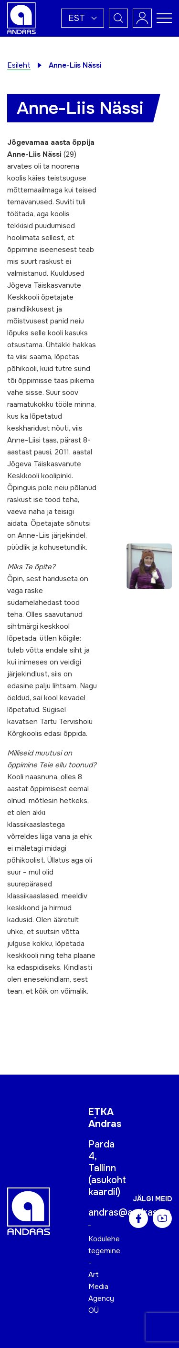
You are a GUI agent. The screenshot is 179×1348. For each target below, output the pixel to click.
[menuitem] (82, 18)
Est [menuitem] (76, 18)
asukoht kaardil (107, 1186)
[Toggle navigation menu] (164, 18)
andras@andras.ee (129, 1212)
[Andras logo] (21, 17)
